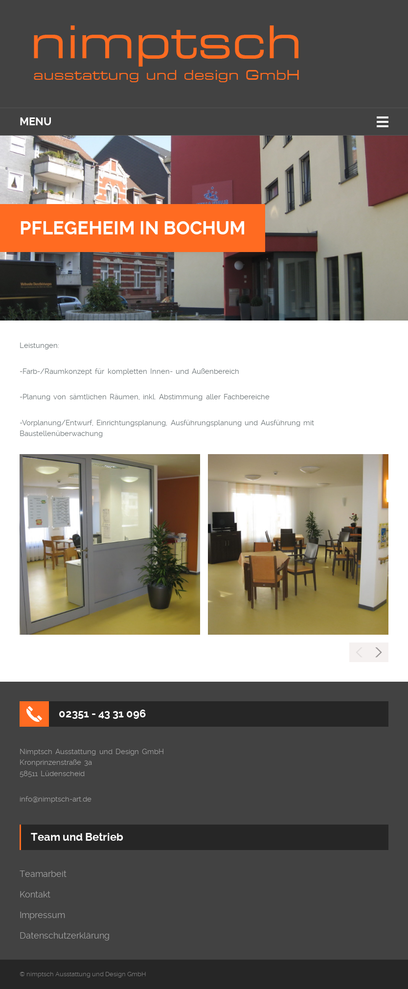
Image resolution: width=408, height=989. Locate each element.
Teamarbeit (43, 874)
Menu (35, 121)
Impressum (42, 915)
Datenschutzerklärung (65, 935)
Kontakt (35, 894)
